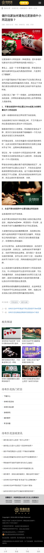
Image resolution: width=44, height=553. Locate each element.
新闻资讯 (23, 8)
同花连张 (14, 302)
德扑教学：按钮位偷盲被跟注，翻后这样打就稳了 (21, 474)
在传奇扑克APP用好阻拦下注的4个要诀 (17, 485)
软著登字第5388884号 (22, 526)
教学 (30, 8)
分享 (5, 549)
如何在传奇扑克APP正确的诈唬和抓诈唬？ (19, 491)
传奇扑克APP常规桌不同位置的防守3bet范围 (24, 308)
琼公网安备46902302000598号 (13, 534)
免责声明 (13, 537)
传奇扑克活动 (9, 402)
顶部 (38, 549)
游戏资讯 (7, 412)
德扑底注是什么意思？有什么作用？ (16, 440)
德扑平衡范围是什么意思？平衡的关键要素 (19, 451)
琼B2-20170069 (24, 529)
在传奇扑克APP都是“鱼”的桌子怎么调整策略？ (20, 480)
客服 (16, 549)
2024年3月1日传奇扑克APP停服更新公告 (18, 468)
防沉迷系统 (5, 537)
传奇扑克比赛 (9, 407)
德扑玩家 (24, 302)
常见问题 (7, 423)
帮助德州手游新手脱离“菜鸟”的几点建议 (17, 463)
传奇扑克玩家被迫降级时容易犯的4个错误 (23, 312)
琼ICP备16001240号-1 (9, 532)
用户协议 (29, 537)
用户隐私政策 (21, 537)
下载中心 (7, 396)
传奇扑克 (15, 8)
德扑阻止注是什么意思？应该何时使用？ (18, 446)
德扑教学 (7, 418)
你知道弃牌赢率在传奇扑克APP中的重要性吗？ (20, 457)
